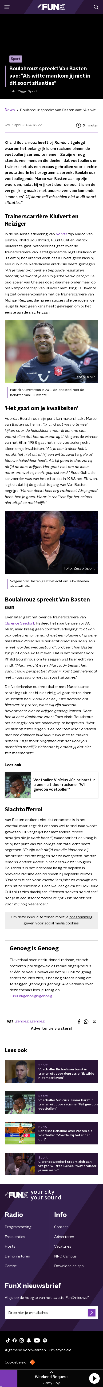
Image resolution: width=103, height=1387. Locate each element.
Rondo (62, 234)
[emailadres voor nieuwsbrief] (51, 1312)
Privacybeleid (60, 1350)
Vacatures (62, 1246)
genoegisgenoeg (30, 1021)
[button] (94, 1378)
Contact (61, 1227)
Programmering (18, 1227)
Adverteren (64, 1237)
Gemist (11, 1266)
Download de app (69, 1266)
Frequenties (15, 1237)
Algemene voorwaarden (25, 1350)
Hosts (10, 1246)
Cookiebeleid (15, 1362)
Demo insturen (17, 1256)
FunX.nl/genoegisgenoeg (31, 996)
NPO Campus (65, 1256)
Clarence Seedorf (19, 623)
